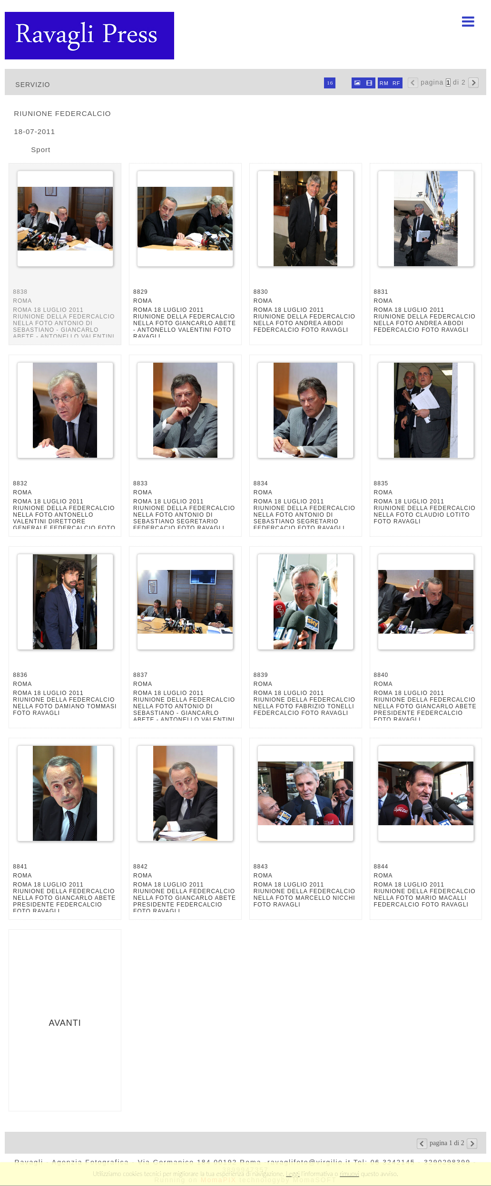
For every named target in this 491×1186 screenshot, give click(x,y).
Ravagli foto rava (90, 35)
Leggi (292, 1173)
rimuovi (349, 1173)
